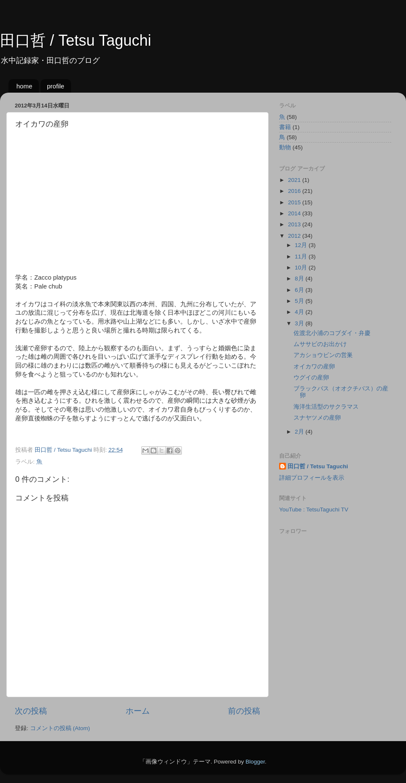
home (24, 86)
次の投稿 (31, 710)
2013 (295, 224)
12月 (302, 245)
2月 (300, 432)
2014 (295, 213)
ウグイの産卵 (311, 377)
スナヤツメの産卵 (317, 418)
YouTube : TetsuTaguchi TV (313, 509)
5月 (300, 301)
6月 (300, 290)
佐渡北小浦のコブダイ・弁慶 (332, 333)
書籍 (285, 127)
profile (55, 86)
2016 (295, 191)
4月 (300, 312)
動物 (285, 147)
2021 (295, 180)
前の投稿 (244, 710)
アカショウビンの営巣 (323, 355)
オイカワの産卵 (314, 366)
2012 (295, 236)
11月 (302, 256)
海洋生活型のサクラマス (326, 407)
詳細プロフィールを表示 (311, 478)
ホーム (138, 710)
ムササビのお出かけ (320, 344)
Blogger (255, 761)
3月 (300, 323)
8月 (300, 278)
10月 (302, 267)
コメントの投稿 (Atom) (60, 728)
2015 (295, 202)
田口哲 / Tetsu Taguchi (75, 40)
